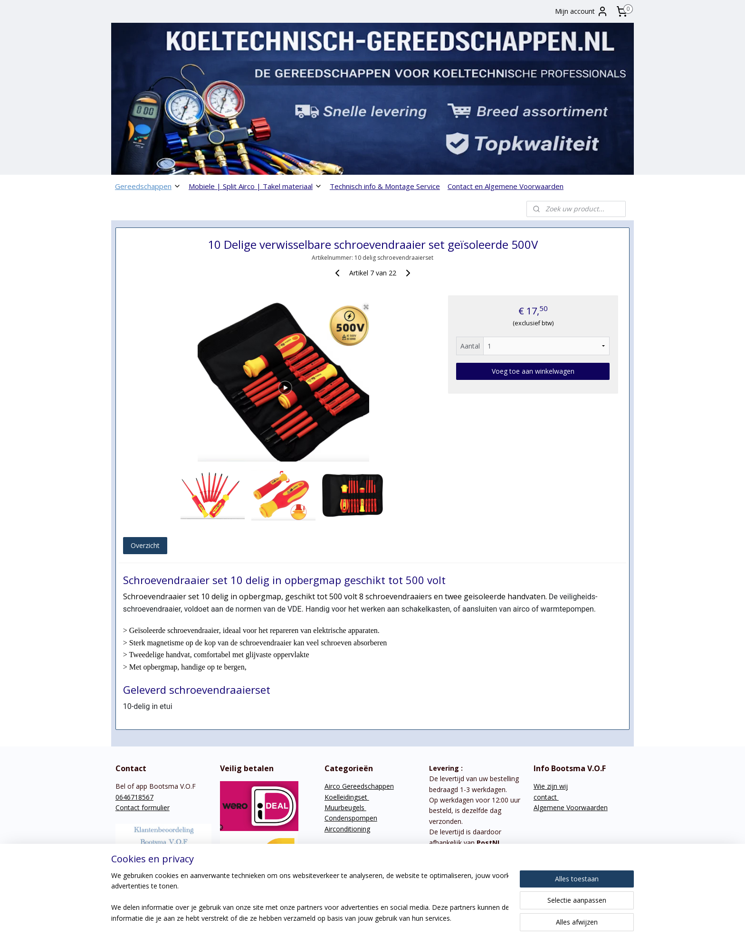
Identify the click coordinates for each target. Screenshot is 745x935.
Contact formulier (142, 807)
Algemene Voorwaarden (571, 807)
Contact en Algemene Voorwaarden (506, 186)
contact (546, 797)
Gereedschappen (148, 186)
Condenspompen (351, 817)
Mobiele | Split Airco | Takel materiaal (255, 186)
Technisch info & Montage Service (385, 186)
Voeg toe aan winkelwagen (533, 371)
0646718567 (134, 797)
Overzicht (145, 545)
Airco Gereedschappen (359, 786)
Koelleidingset (347, 797)
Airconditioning (347, 828)
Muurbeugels (345, 807)
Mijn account (581, 11)
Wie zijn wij (551, 786)
